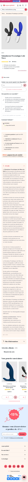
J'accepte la (13, 438)
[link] (20, 5)
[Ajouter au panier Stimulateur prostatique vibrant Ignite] (7, 397)
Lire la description (22, 70)
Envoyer (22, 434)
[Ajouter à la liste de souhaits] (14, 89)
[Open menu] (1, 5)
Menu (3, 13)
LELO (2, 52)
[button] (18, 5)
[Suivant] (26, 377)
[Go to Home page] (9, 5)
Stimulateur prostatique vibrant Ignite (9, 386)
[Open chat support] (24, 477)
